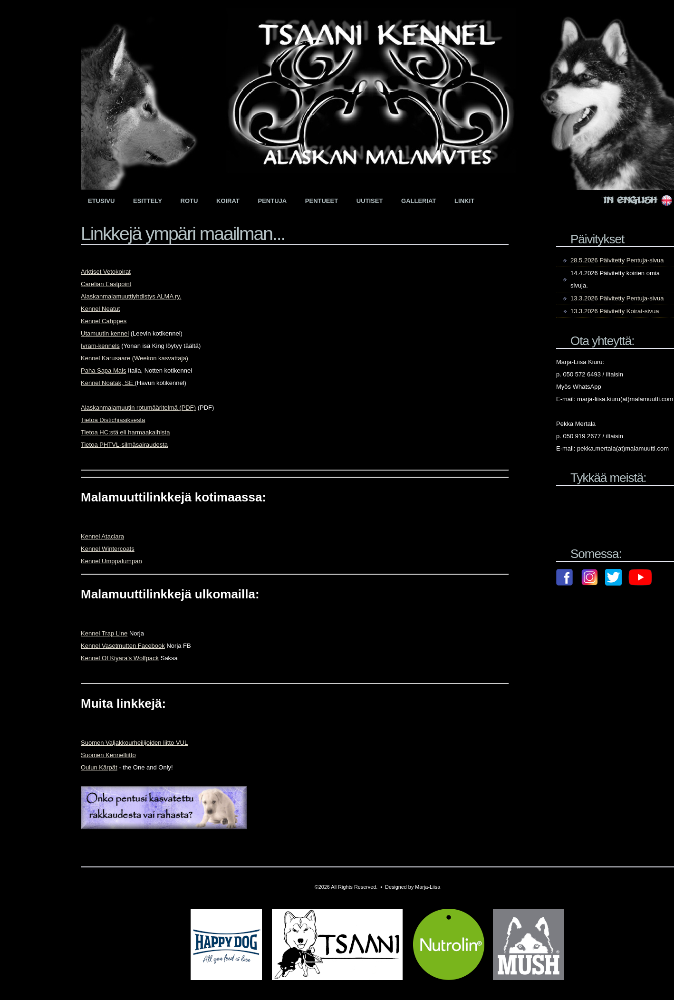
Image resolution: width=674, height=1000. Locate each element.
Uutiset (369, 200)
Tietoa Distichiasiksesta (113, 419)
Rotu (189, 200)
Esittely (147, 200)
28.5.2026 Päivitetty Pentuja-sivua (617, 260)
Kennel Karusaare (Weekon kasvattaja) (134, 358)
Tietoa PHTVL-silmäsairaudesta (124, 444)
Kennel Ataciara (102, 536)
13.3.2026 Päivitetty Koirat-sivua (614, 311)
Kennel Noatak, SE (108, 382)
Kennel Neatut (100, 308)
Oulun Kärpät (99, 767)
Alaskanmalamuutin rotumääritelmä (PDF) (138, 407)
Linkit (464, 200)
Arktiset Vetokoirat (106, 271)
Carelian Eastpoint (106, 284)
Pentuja (272, 200)
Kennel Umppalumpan (111, 561)
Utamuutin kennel (105, 333)
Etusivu (101, 200)
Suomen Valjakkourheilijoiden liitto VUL (134, 742)
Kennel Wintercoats (108, 548)
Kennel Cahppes (103, 321)
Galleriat (418, 200)
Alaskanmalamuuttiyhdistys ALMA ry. (131, 296)
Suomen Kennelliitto (108, 755)
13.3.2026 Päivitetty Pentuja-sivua (617, 298)
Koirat (228, 200)
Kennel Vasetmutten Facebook (123, 645)
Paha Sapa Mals (103, 370)
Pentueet (321, 200)
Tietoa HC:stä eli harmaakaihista (125, 432)
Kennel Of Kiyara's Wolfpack (120, 658)
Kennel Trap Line (104, 633)
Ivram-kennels (100, 345)
